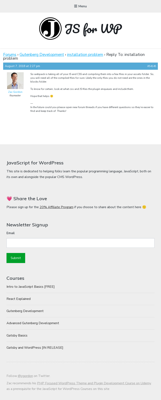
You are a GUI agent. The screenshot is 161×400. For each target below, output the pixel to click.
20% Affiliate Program (56, 207)
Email (10, 233)
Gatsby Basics (16, 335)
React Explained (18, 299)
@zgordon (25, 376)
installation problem (85, 54)
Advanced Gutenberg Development (32, 323)
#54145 (151, 66)
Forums (9, 54)
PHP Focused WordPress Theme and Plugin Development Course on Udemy (94, 383)
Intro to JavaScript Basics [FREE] (30, 286)
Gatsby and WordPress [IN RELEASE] (34, 347)
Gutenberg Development (41, 54)
